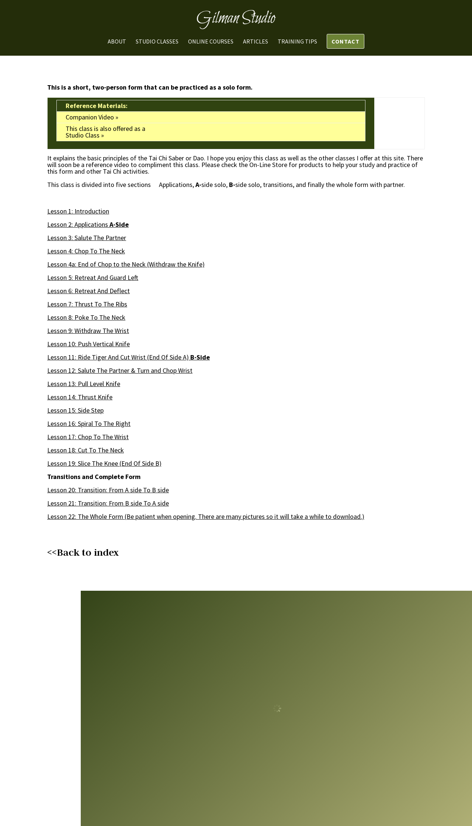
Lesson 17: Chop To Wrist (88, 437)
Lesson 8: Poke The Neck (86, 317)
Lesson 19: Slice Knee (82, 463)
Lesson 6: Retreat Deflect (88, 291)
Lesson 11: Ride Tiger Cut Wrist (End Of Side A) (118, 357)
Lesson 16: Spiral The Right (89, 423)
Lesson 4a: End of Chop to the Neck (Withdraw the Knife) (126, 264)
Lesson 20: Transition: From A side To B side (108, 490)
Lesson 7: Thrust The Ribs (87, 304)
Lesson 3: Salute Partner (86, 237)
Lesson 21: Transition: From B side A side (108, 503)
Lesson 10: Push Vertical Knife (88, 344)
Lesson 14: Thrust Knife (79, 397)
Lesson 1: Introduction (78, 211)
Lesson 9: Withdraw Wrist (88, 330)
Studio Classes (157, 42)
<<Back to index (83, 552)
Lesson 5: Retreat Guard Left (92, 277)
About (117, 42)
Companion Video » (92, 117)
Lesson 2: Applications (78, 224)
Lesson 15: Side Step (75, 410)
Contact (346, 41)
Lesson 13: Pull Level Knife (83, 383)
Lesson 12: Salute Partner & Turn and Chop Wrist (119, 370)
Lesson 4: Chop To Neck (86, 251)
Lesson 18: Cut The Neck (85, 450)
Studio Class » (85, 135)
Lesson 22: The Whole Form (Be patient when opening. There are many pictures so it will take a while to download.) (205, 516)
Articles (255, 42)
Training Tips (297, 42)
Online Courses (210, 42)
